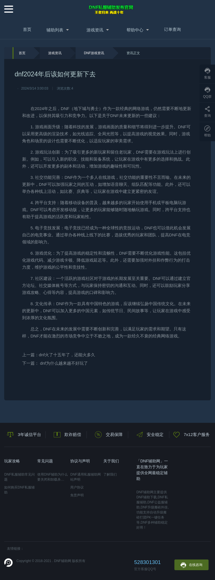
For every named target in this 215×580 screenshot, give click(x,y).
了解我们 (110, 474)
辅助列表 (54, 30)
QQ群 (207, 93)
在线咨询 (191, 565)
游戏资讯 (95, 30)
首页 (27, 29)
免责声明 (77, 495)
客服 (207, 73)
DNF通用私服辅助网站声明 (85, 476)
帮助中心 (135, 30)
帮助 (207, 131)
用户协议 (77, 487)
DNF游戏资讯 (94, 53)
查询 (207, 112)
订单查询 (172, 29)
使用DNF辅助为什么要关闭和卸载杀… (52, 476)
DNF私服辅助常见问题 (19, 476)
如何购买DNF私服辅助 (19, 489)
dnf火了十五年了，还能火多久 (67, 354)
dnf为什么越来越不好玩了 (64, 363)
